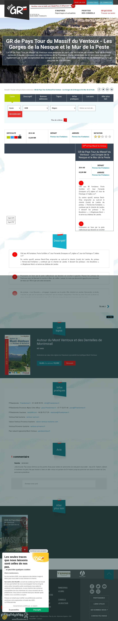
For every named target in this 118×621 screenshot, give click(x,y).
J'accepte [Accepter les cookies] (37, 610)
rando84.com (32, 412)
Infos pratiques (74, 97)
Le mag (61, 591)
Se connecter (106, 2)
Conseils (62, 600)
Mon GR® (17, 10)
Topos (59, 96)
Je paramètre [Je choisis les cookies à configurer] (14, 610)
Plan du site (52, 616)
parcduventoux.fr (44, 431)
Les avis (90, 96)
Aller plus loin (106, 97)
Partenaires (99, 598)
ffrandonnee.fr (25, 403)
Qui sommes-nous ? (99, 610)
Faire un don (79, 2)
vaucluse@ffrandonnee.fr (60, 412)
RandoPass (63, 588)
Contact (39, 619)
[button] (4, 617)
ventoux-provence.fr (38, 426)
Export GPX (11, 218)
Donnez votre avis (31, 484)
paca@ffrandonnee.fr (77, 408)
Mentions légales (62, 616)
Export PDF (11, 222)
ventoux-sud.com (32, 417)
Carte (12, 96)
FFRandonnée (44, 616)
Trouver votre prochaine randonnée (22, 90)
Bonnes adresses (43, 97)
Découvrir (69, 363)
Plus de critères (57, 120)
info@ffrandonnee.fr (51, 403)
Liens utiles (99, 604)
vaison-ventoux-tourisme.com (47, 422)
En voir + (103, 306)
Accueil (6, 90)
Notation (98, 133)
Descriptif (27, 96)
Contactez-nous (99, 616)
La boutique (93, 2)
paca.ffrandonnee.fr (49, 408)
